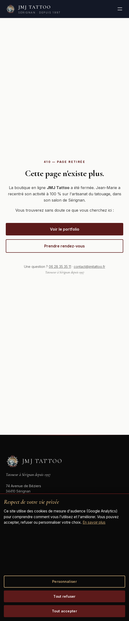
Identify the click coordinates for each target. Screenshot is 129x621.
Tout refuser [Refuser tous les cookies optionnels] (64, 596)
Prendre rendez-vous (64, 246)
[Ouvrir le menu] (120, 9)
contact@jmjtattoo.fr (89, 266)
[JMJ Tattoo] (34, 461)
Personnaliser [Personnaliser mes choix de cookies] (64, 581)
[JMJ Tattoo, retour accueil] (33, 9)
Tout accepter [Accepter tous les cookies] (64, 611)
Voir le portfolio (64, 229)
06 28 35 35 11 (60, 266)
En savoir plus (94, 522)
